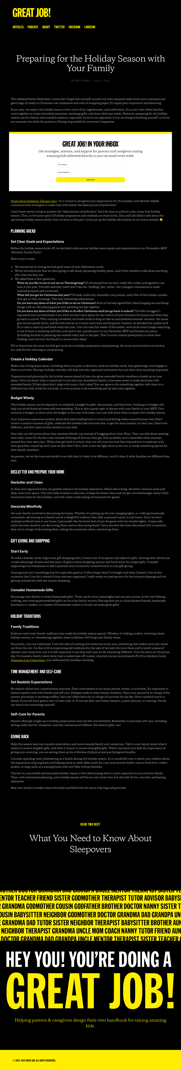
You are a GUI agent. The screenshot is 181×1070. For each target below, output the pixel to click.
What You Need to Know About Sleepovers (91, 844)
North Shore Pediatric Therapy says (34, 201)
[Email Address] (90, 172)
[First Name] (90, 164)
